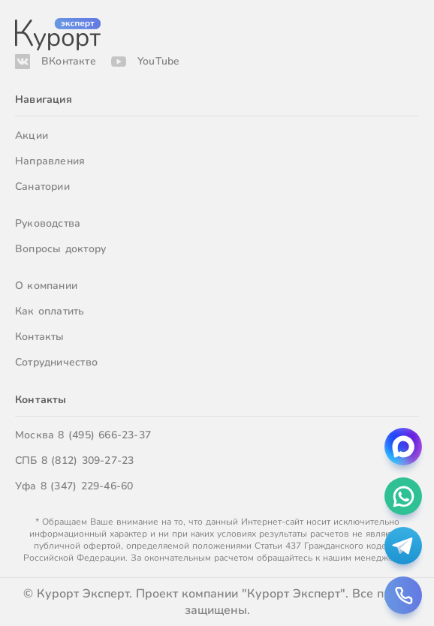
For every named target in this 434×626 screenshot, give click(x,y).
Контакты (40, 337)
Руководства (47, 223)
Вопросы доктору (60, 249)
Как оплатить (50, 311)
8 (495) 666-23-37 (104, 435)
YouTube (158, 61)
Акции (31, 135)
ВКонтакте (68, 61)
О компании (46, 285)
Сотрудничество (56, 362)
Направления (50, 161)
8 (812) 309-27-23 (87, 460)
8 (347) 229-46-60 (87, 486)
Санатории (42, 186)
